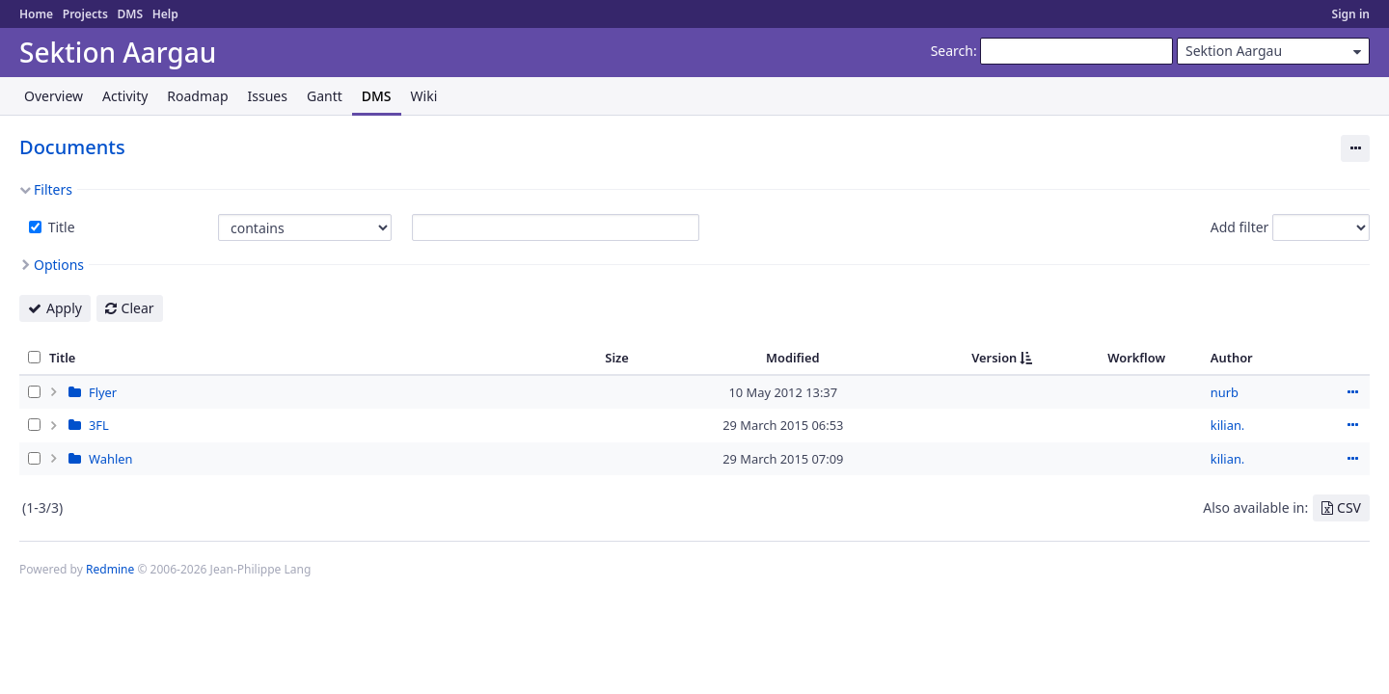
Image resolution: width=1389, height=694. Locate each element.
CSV (1349, 507)
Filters (53, 189)
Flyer (103, 392)
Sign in (1351, 14)
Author (1232, 357)
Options (59, 264)
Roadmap (197, 96)
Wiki (424, 96)
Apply (64, 308)
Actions (1352, 392)
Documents (72, 147)
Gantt (324, 96)
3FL (99, 425)
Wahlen (110, 458)
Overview (53, 96)
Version (994, 357)
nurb (1225, 392)
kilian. (1227, 425)
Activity (125, 96)
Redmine (110, 569)
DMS (130, 14)
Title (59, 227)
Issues (267, 96)
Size (617, 357)
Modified (793, 357)
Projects (85, 14)
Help (165, 14)
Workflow (1136, 357)
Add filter (1240, 227)
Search (952, 50)
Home (36, 14)
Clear (138, 308)
